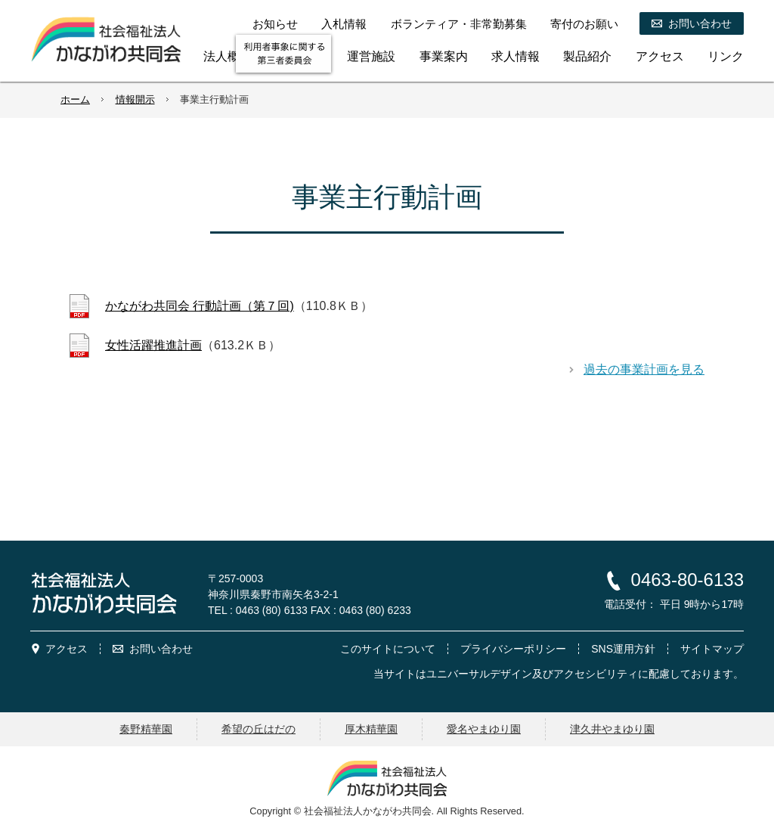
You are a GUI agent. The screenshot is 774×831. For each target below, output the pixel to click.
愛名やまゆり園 (484, 729)
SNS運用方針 (623, 648)
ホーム (75, 99)
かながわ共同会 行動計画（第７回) (199, 305)
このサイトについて (387, 648)
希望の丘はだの (258, 729)
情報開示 (135, 99)
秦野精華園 (145, 729)
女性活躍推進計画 (153, 345)
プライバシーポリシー (513, 648)
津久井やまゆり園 (612, 729)
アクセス (66, 648)
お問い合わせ (161, 648)
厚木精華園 (371, 729)
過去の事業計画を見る (644, 369)
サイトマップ (712, 648)
